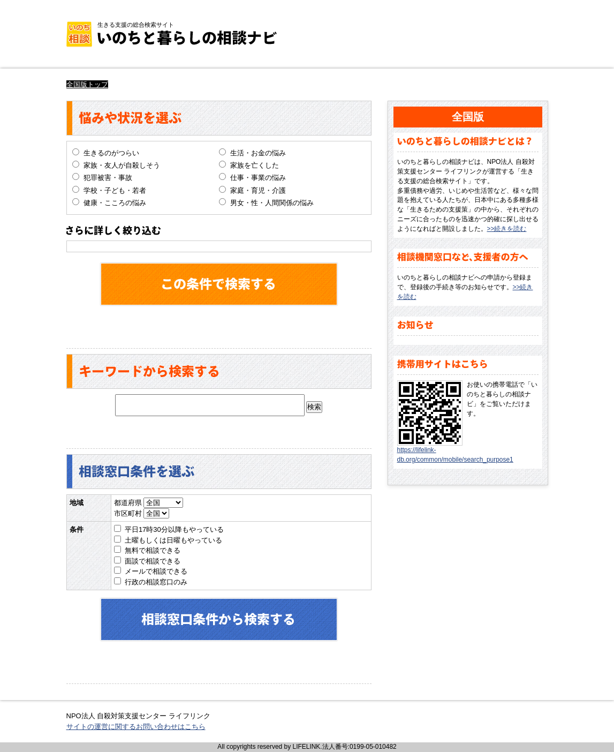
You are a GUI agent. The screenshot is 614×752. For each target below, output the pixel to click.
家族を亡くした (254, 165)
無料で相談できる (152, 550)
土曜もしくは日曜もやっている (173, 540)
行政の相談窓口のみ (156, 582)
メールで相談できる (156, 571)
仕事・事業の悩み (258, 178)
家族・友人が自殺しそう (122, 165)
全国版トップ (87, 84)
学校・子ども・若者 (115, 190)
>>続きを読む (507, 228)
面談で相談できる (152, 561)
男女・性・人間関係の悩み (272, 203)
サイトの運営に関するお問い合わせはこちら (136, 727)
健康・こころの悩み (115, 203)
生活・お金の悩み (258, 153)
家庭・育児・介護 (258, 190)
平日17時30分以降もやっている (174, 529)
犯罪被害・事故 (108, 178)
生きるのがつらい (111, 153)
